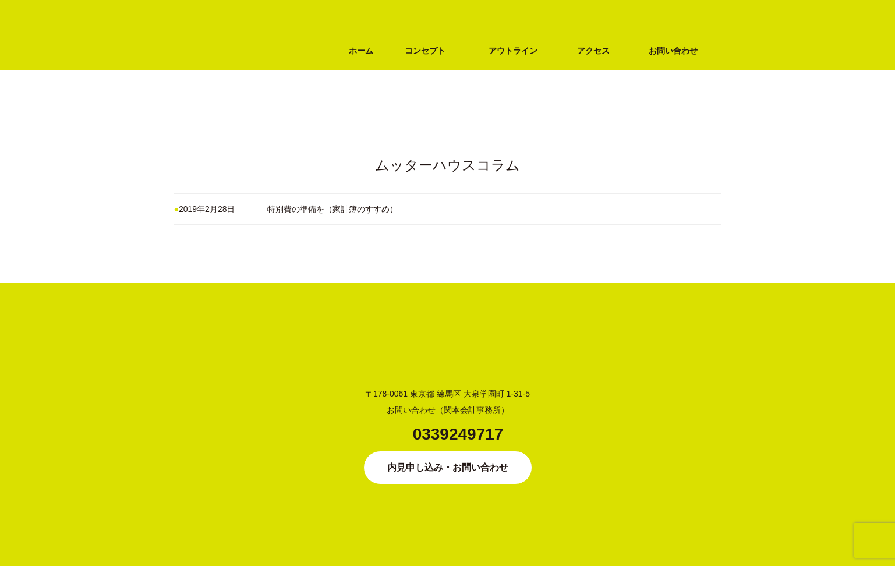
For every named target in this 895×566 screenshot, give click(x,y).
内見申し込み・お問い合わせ (447, 467)
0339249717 (458, 434)
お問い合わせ (673, 51)
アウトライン (513, 51)
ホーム (361, 51)
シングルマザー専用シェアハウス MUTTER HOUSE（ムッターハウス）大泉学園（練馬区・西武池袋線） (232, 103)
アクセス (593, 51)
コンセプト (425, 51)
